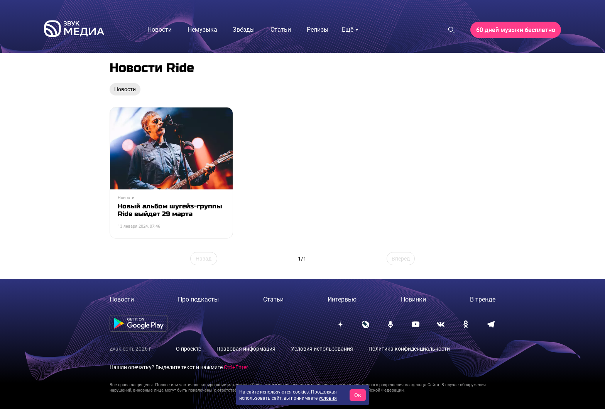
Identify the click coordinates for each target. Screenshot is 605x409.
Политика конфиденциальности (409, 349)
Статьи (273, 299)
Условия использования (322, 349)
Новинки (413, 299)
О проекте (188, 349)
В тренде (482, 299)
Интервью (342, 299)
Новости (122, 299)
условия (328, 398)
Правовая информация (245, 349)
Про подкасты (198, 299)
